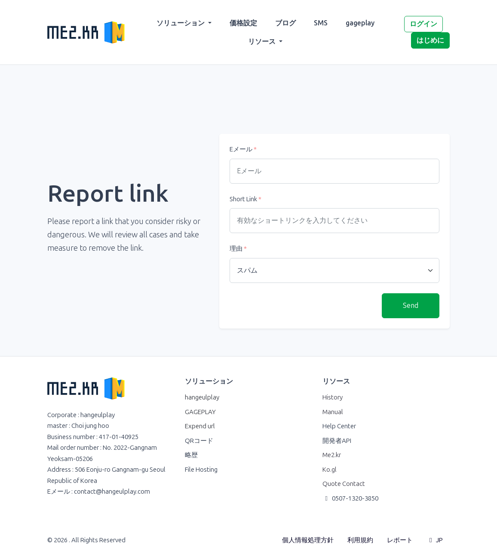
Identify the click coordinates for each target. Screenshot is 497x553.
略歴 (191, 455)
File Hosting (201, 469)
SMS (321, 23)
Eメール (243, 149)
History (332, 397)
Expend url (200, 426)
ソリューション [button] (181, 23)
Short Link (245, 199)
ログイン (423, 24)
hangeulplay (202, 397)
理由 (238, 248)
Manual (332, 412)
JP (434, 540)
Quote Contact (343, 484)
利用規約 (360, 540)
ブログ (285, 23)
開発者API (336, 441)
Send (410, 305)
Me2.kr (331, 455)
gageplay (360, 23)
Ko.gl (329, 469)
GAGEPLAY (200, 412)
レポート (400, 540)
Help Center (339, 426)
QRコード (199, 441)
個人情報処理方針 (308, 540)
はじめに (430, 40)
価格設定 (243, 23)
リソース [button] (262, 41)
